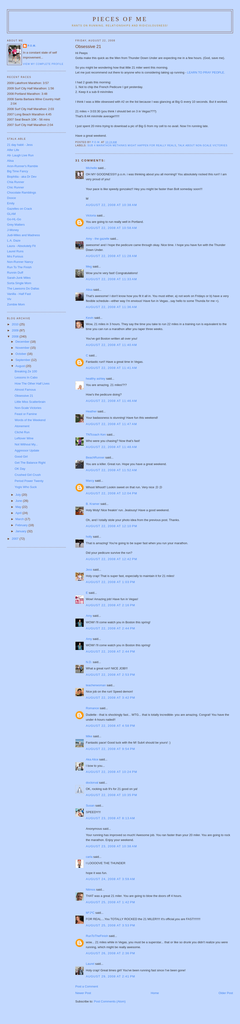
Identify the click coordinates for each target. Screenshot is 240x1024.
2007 (15, 538)
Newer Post (83, 993)
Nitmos (90, 889)
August (20, 366)
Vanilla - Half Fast (19, 294)
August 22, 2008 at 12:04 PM (111, 493)
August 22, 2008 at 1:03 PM (110, 582)
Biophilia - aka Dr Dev (22, 176)
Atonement (22, 426)
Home (155, 993)
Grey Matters (16, 224)
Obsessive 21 (24, 395)
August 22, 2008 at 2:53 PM (110, 674)
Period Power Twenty (29, 481)
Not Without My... (26, 444)
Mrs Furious (15, 256)
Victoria (91, 215)
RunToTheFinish (97, 936)
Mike (89, 736)
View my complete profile (43, 64)
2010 (15, 324)
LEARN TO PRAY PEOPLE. (206, 72)
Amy (89, 615)
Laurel (90, 963)
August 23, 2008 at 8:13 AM (110, 818)
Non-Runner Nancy (20, 262)
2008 (15, 336)
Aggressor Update (27, 450)
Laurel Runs (15, 251)
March (20, 519)
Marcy (90, 480)
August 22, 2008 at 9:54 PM (110, 749)
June (19, 501)
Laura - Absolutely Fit (21, 246)
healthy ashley (95, 378)
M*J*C (90, 912)
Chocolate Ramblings (21, 192)
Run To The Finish (19, 267)
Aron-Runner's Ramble (22, 166)
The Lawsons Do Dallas (23, 288)
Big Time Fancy (17, 171)
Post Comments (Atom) (110, 1001)
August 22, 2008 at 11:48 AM (111, 447)
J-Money (13, 230)
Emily (11, 203)
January (21, 531)
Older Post (226, 993)
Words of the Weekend (30, 420)
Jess (89, 569)
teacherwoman (96, 685)
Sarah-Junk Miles (18, 277)
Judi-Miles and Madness (23, 235)
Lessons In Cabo (26, 377)
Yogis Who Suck (26, 487)
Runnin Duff (15, 272)
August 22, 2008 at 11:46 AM (111, 401)
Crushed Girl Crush (28, 475)
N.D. (89, 662)
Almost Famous (25, 389)
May (18, 507)
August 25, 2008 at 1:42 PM (110, 902)
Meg (89, 266)
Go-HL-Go (14, 219)
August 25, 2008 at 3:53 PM (110, 925)
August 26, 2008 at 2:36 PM (110, 953)
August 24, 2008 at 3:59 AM (110, 879)
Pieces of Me (120, 19)
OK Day (20, 468)
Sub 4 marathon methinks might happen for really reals (131, 145)
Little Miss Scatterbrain (30, 402)
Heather (91, 411)
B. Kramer (93, 504)
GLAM (11, 214)
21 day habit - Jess (20, 145)
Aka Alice (92, 759)
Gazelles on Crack (19, 208)
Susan (90, 805)
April (18, 513)
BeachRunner (95, 457)
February (22, 525)
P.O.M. (32, 45)
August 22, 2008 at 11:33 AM (111, 279)
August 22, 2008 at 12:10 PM (111, 526)
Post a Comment (86, 986)
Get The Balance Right (30, 462)
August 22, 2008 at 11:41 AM (111, 368)
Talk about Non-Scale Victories (203, 145)
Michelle (91, 168)
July (18, 494)
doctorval (92, 782)
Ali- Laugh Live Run (20, 155)
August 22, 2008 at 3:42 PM (110, 697)
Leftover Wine (24, 438)
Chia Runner (15, 182)
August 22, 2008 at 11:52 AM (111, 470)
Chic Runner (15, 187)
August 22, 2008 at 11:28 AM (111, 256)
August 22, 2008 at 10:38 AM (111, 205)
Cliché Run (22, 432)
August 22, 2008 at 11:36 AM (111, 307)
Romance (92, 708)
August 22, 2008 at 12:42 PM (111, 559)
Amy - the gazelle (97, 238)
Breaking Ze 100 (26, 371)
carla (89, 857)
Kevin (90, 317)
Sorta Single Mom (19, 283)
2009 (15, 330)
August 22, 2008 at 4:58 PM (110, 725)
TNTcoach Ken (96, 434)
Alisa (89, 289)
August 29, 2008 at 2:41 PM (110, 976)
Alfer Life (13, 150)
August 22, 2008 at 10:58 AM (111, 228)
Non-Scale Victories (28, 408)
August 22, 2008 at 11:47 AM (111, 424)
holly (89, 536)
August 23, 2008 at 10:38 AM (111, 846)
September (23, 360)
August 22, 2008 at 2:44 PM (110, 628)
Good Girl (21, 456)
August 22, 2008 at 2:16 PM (110, 605)
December (22, 341)
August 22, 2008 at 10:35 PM (111, 795)
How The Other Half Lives (32, 383)
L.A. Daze (13, 240)
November (22, 347)
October (21, 354)
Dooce (11, 198)
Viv (9, 299)
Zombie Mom (16, 304)
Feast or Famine (26, 414)
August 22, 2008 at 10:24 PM (111, 772)
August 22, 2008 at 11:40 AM (111, 345)
